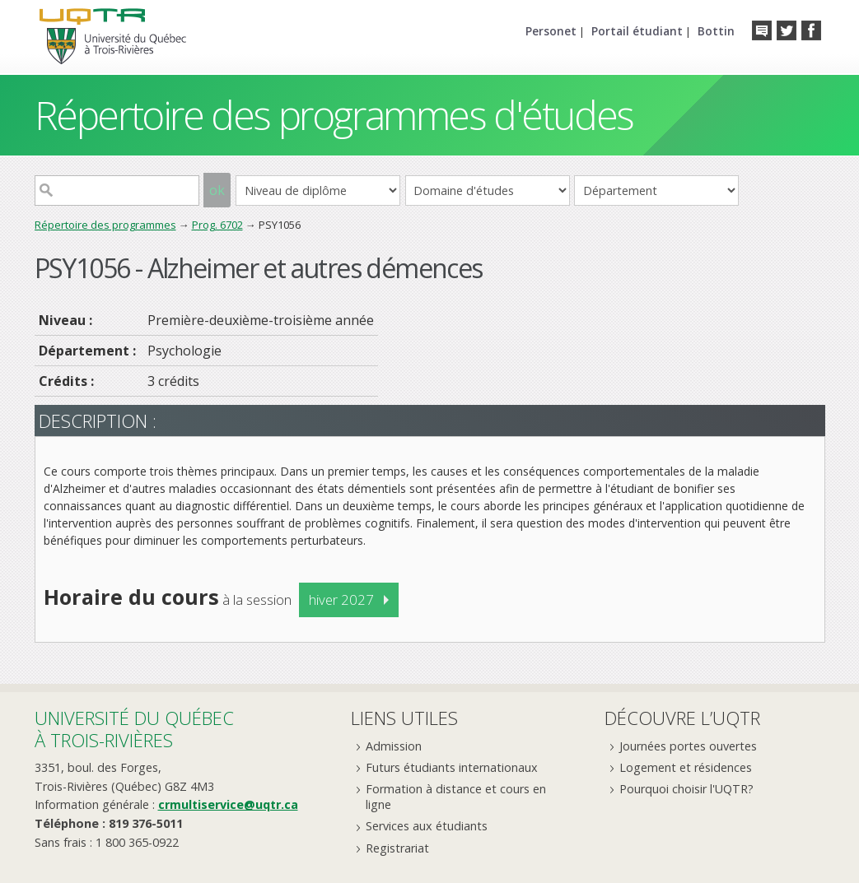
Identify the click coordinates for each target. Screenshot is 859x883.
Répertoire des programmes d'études (334, 115)
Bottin (716, 31)
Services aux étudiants (427, 826)
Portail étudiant (637, 31)
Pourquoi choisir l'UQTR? (686, 789)
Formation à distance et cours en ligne (456, 796)
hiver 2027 (341, 599)
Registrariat (397, 848)
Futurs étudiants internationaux (452, 767)
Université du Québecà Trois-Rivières (134, 728)
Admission (394, 746)
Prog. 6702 (217, 224)
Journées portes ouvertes (688, 746)
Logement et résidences (685, 767)
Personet (551, 31)
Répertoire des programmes (105, 224)
